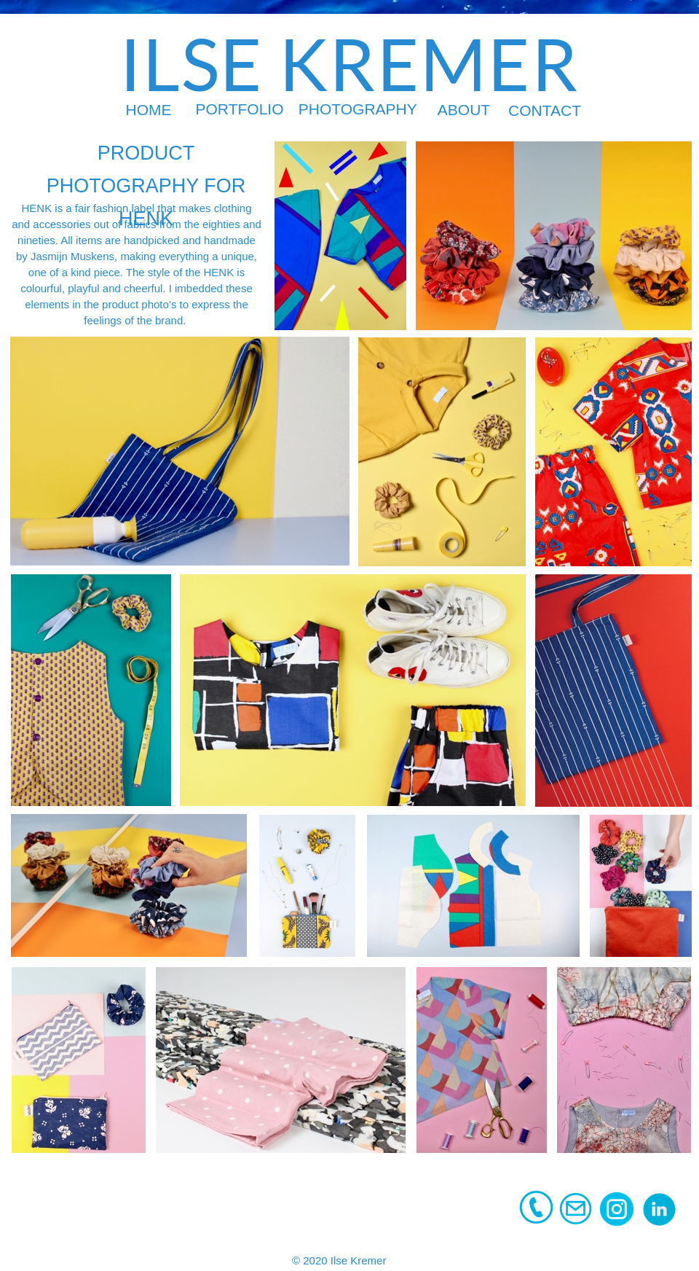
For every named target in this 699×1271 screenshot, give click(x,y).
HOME (149, 109)
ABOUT (464, 109)
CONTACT (544, 110)
